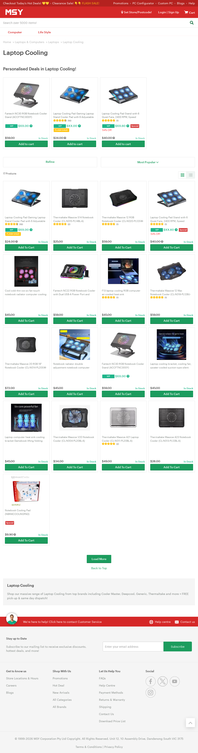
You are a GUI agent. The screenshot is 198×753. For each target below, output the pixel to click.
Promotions (120, 3)
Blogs (181, 3)
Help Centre (107, 685)
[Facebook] (152, 685)
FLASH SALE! (90, 3)
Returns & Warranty (112, 699)
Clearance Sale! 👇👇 (66, 3)
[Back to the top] (190, 722)
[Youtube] (175, 685)
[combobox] (99, 22)
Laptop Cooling (73, 42)
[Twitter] (164, 685)
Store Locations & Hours (22, 678)
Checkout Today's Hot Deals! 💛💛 (26, 3)
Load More (99, 559)
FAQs (102, 678)
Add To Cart (26, 247)
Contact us (187, 621)
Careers (11, 685)
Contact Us (106, 714)
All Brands (59, 707)
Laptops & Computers (29, 42)
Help (192, 3)
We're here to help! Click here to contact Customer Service (62, 621)
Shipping (105, 707)
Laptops (53, 42)
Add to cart (26, 144)
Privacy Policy (113, 747)
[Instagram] (151, 696)
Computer (15, 32)
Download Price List (112, 721)
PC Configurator (143, 3)
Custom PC (165, 3)
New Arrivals (61, 692)
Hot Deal (58, 685)
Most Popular (148, 162)
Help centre (163, 621)
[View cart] (186, 12)
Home (7, 42)
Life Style (44, 32)
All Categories (62, 699)
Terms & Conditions (89, 747)
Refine (50, 161)
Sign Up (173, 12)
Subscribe (178, 646)
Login (162, 12)
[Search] (191, 23)
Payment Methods (111, 692)
